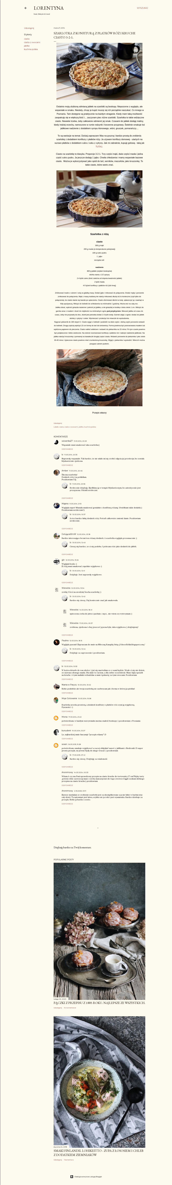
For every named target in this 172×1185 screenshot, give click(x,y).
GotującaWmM (69, 534)
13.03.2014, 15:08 (84, 698)
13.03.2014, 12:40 (79, 543)
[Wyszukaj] (142, 8)
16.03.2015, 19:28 (74, 744)
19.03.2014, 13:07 (78, 731)
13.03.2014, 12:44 (78, 649)
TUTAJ (99, 146)
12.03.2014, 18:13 (76, 641)
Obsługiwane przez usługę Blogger (86, 1176)
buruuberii (66, 730)
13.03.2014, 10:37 (78, 514)
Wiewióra (66, 588)
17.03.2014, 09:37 (86, 623)
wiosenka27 (67, 441)
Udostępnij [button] (29, 28)
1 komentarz (69, 1160)
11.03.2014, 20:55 (78, 484)
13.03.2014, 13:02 (84, 685)
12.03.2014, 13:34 (77, 588)
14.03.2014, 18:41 (85, 610)
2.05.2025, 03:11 (80, 791)
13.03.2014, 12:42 (78, 596)
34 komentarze (70, 1008)
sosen (64, 744)
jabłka (26, 46)
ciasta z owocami (32, 42)
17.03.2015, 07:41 (78, 755)
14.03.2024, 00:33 (81, 772)
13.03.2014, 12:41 (78, 571)
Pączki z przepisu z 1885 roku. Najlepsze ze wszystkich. (99, 1003)
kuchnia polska (31, 49)
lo (62, 454)
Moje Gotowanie (69, 698)
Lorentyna (49, 8)
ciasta (26, 39)
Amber (65, 470)
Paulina (65, 640)
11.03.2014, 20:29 (80, 441)
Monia (64, 717)
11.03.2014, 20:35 (70, 455)
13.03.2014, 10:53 (70, 666)
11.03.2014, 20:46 (75, 471)
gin (63, 560)
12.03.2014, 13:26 (72, 560)
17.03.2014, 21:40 (75, 717)
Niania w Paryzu (69, 685)
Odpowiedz (67, 449)
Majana (65, 503)
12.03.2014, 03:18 (83, 534)
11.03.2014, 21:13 (75, 504)
